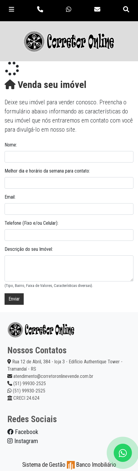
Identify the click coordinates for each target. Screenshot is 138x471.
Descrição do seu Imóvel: (29, 249)
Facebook (22, 432)
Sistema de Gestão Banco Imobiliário (69, 464)
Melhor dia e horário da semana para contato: (47, 171)
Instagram (22, 441)
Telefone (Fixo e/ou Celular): (31, 223)
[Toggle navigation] (11, 9)
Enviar (14, 299)
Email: (10, 197)
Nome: (11, 145)
